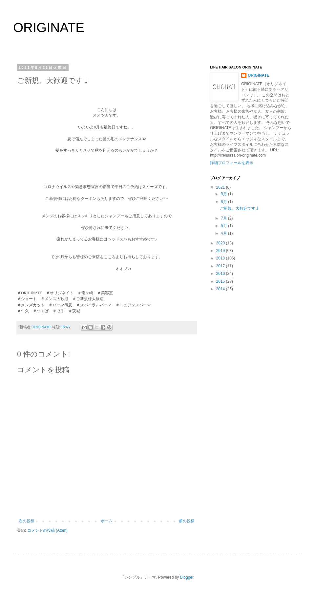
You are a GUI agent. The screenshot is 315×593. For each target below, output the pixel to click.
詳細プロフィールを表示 (231, 163)
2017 (221, 266)
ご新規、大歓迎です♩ (239, 208)
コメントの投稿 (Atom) (47, 530)
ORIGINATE (48, 27)
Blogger (187, 577)
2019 (221, 250)
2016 (221, 273)
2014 (221, 289)
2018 (221, 258)
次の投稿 (26, 521)
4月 (224, 233)
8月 (224, 202)
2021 (221, 187)
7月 (224, 218)
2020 (221, 243)
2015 (221, 281)
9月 (224, 194)
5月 (224, 225)
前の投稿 (187, 521)
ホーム (107, 521)
